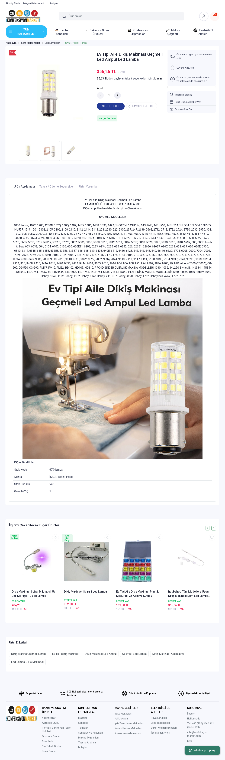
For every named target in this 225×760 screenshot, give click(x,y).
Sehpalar (83, 722)
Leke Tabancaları (160, 722)
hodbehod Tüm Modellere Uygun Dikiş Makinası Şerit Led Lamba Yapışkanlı (189, 594)
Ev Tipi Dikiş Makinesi (65, 653)
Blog (189, 740)
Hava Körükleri (159, 717)
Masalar (82, 717)
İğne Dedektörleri (160, 732)
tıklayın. (157, 78)
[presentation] (207, 528)
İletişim (191, 713)
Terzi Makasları (123, 713)
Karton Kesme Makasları (128, 728)
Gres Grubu (48, 741)
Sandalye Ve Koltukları (90, 732)
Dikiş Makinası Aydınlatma (168, 653)
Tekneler (83, 727)
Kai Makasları (122, 718)
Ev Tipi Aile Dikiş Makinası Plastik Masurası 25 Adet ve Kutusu (137, 593)
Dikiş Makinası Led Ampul (101, 653)
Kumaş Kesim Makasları (128, 733)
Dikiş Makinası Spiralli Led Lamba (85, 591)
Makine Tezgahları (88, 737)
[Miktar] (109, 95)
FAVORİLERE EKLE (141, 106)
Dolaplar (82, 747)
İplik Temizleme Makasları (129, 723)
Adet (100, 88)
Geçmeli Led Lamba (134, 653)
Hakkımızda (193, 718)
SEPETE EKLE (110, 106)
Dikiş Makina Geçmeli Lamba (28, 653)
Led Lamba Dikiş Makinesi (27, 662)
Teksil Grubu (49, 751)
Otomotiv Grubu (51, 736)
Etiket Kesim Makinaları (164, 727)
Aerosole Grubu (50, 722)
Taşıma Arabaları (87, 742)
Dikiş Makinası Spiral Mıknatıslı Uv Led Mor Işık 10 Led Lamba (33, 593)
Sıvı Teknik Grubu (51, 746)
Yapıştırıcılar (49, 717)
